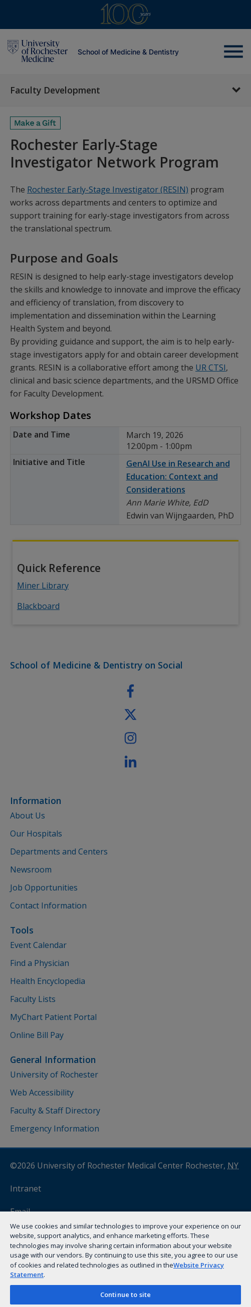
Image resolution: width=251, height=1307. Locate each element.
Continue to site (125, 1294)
